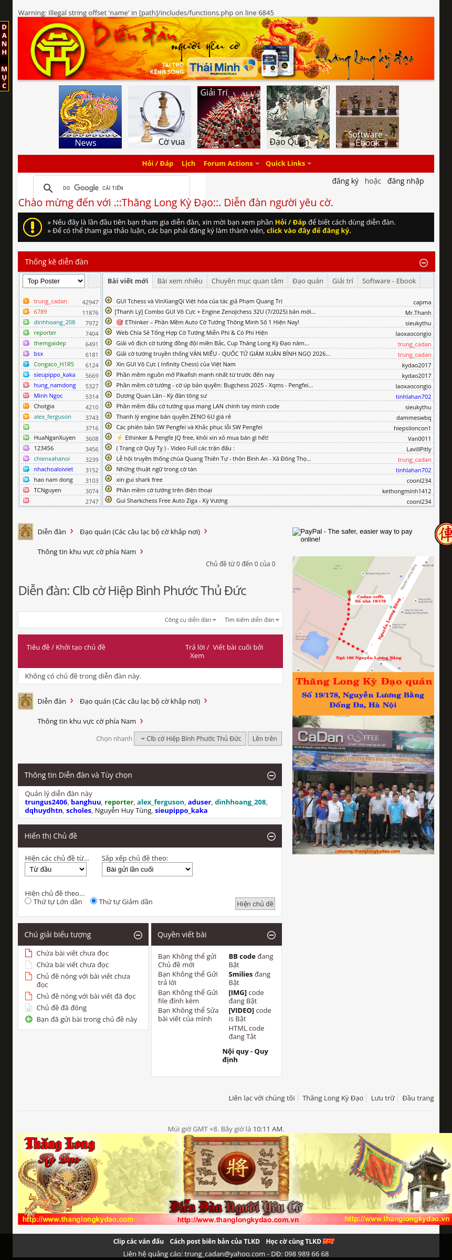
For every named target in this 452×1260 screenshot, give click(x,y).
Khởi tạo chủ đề (80, 647)
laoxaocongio (414, 333)
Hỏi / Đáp (158, 163)
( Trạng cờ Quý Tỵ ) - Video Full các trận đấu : (175, 448)
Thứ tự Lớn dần (53, 901)
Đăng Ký (345, 181)
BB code (242, 956)
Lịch (189, 163)
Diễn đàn (51, 531)
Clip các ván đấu (138, 1241)
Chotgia (44, 406)
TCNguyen (47, 490)
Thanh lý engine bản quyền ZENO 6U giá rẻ (173, 416)
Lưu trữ (383, 1098)
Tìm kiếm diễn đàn (250, 619)
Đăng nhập (405, 181)
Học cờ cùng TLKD (300, 1241)
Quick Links (285, 163)
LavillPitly (418, 449)
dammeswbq (414, 417)
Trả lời (195, 647)
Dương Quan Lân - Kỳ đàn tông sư (161, 395)
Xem (197, 655)
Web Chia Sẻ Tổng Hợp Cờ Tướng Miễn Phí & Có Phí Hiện (192, 332)
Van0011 (420, 438)
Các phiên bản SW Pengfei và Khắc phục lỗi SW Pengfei (189, 427)
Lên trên (265, 738)
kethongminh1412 (407, 491)
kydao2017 (417, 365)
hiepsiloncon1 (413, 428)
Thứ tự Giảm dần (121, 901)
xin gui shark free (139, 479)
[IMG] (237, 992)
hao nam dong (53, 479)
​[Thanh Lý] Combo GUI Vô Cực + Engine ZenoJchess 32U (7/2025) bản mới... (215, 311)
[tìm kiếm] (109, 188)
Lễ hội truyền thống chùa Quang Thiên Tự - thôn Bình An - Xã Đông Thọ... (213, 458)
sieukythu (418, 323)
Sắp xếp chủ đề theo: (135, 858)
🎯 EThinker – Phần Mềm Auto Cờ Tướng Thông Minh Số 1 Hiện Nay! (207, 322)
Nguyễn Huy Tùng (123, 810)
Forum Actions (228, 163)
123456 (44, 448)
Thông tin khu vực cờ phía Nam (86, 551)
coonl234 (419, 480)
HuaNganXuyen (55, 437)
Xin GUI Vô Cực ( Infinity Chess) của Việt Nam (176, 364)
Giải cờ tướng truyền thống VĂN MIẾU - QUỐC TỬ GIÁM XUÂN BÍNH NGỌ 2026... (223, 353)
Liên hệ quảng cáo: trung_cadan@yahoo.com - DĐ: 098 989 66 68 (226, 1253)
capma (422, 302)
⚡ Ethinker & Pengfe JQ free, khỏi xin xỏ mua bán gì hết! (192, 437)
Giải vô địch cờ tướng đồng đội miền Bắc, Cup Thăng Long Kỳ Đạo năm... (212, 343)
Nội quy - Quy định (245, 1055)
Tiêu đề (37, 647)
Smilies (240, 974)
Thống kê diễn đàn (56, 262)
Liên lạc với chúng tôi (261, 1098)
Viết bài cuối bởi (238, 647)
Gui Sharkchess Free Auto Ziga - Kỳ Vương (171, 500)
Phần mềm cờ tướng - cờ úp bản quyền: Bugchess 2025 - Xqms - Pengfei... (214, 385)
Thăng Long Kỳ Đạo (332, 1098)
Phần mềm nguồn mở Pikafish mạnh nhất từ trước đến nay (195, 374)
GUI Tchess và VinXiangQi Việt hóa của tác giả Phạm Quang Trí (199, 301)
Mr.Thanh (418, 312)
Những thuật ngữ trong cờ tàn (156, 469)
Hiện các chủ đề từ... (57, 858)
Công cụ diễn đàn (188, 619)
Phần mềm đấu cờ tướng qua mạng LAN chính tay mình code (197, 406)
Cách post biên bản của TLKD (215, 1241)
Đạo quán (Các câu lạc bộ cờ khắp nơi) (140, 531)
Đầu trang (418, 1098)
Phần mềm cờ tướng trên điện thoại (164, 490)
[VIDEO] (241, 1010)
